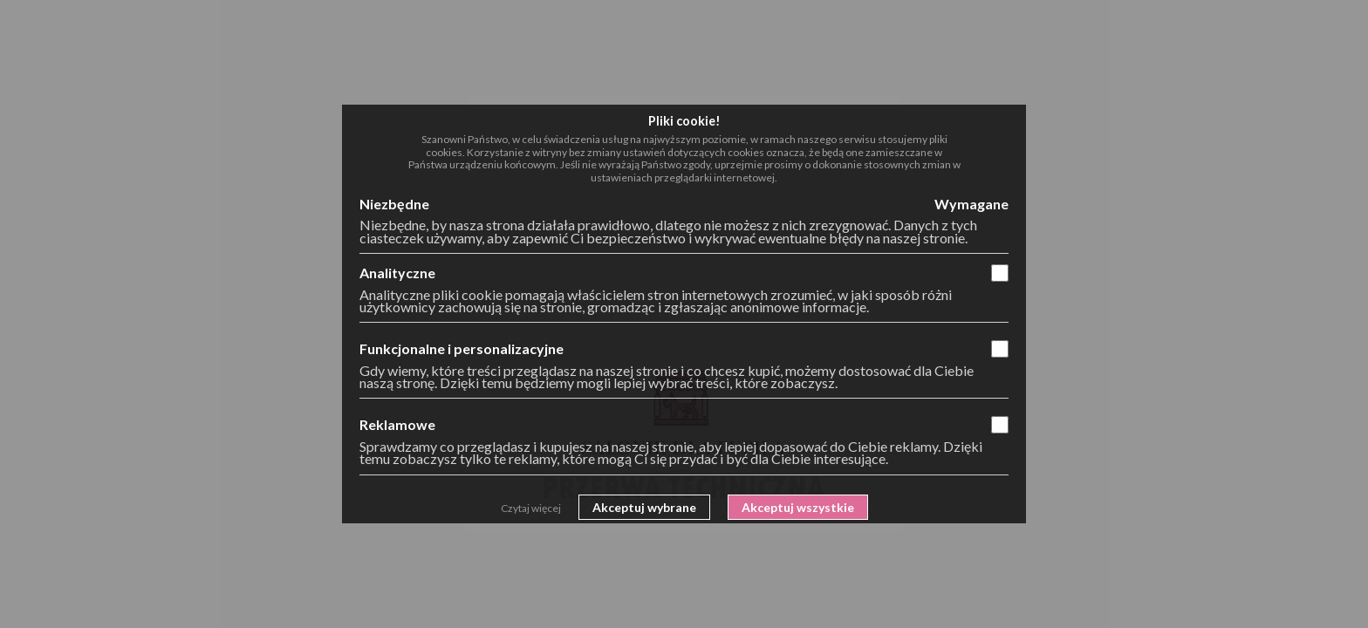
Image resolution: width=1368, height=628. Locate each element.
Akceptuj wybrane (644, 507)
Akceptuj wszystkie (798, 507)
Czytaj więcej (531, 508)
